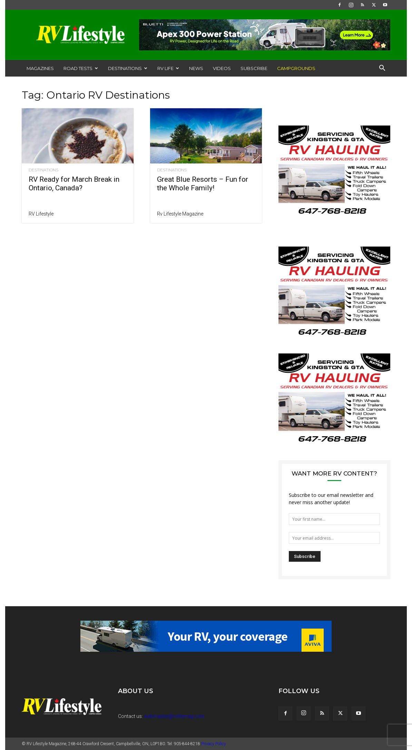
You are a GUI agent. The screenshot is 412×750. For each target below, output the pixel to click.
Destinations (127, 68)
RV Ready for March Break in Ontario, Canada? (74, 183)
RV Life (168, 68)
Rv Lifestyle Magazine (180, 214)
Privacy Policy (213, 743)
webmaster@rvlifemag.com (174, 716)
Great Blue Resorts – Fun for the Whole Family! (202, 183)
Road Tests (80, 68)
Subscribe (254, 68)
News (196, 68)
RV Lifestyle (41, 214)
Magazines (40, 68)
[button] (382, 69)
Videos (222, 68)
